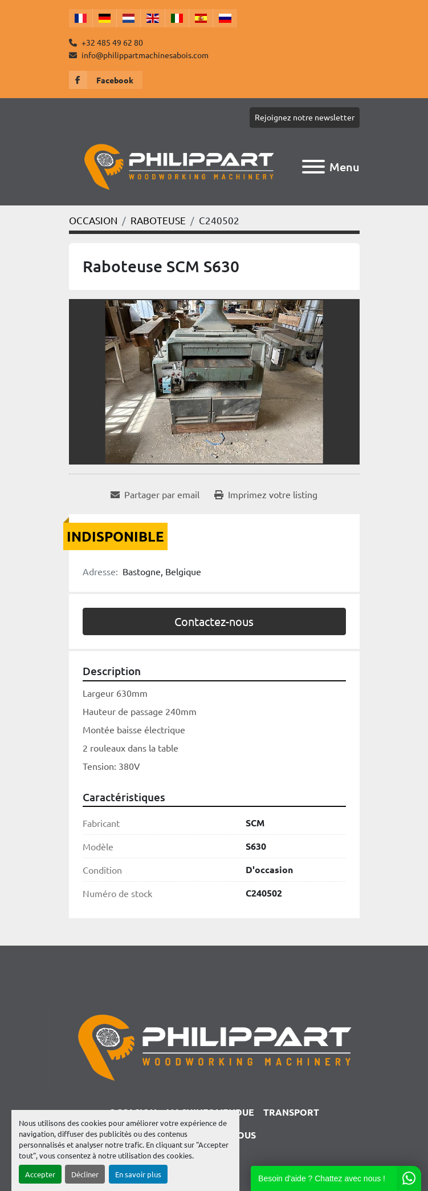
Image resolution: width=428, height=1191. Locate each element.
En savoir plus (138, 1174)
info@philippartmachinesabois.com (144, 55)
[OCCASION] (93, 220)
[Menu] (313, 166)
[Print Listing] (266, 494)
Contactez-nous (214, 621)
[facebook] (105, 80)
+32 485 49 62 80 (111, 42)
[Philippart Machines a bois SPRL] (214, 1046)
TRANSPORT (291, 1112)
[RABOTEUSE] (158, 220)
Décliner (85, 1174)
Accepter (40, 1174)
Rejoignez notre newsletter (304, 117)
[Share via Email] (155, 494)
